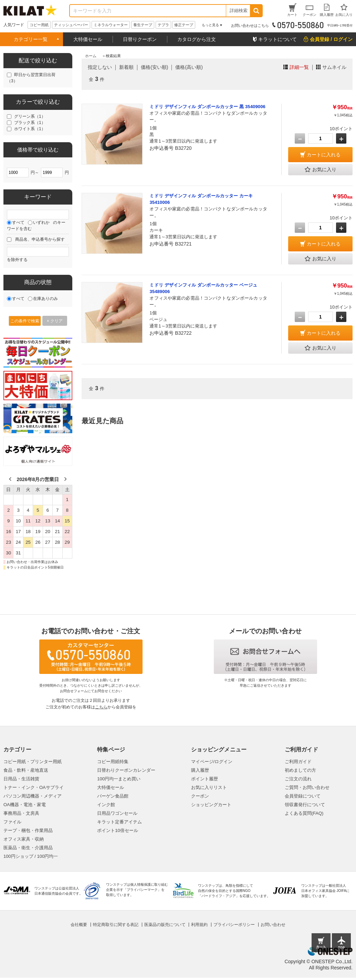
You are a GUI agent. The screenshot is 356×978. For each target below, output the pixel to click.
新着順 (126, 67)
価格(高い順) (188, 67)
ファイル (12, 821)
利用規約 (199, 924)
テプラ (163, 25)
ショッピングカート (211, 804)
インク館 (106, 804)
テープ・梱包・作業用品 (28, 830)
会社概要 (79, 924)
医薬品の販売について (165, 924)
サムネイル (334, 67)
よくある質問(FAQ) (304, 813)
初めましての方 (300, 770)
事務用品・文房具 (21, 813)
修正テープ (183, 25)
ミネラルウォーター (111, 25)
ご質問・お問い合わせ (307, 787)
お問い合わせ (273, 924)
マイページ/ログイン (212, 761)
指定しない (100, 67)
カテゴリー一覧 (31, 39)
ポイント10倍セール (117, 830)
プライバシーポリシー (234, 924)
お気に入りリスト (209, 787)
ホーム (90, 56)
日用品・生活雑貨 (21, 778)
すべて (18, 222)
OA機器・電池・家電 (24, 804)
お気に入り (320, 170)
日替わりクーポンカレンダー (126, 770)
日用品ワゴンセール (117, 813)
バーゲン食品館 (112, 796)
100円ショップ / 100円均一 (30, 856)
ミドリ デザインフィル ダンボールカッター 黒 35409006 (207, 106)
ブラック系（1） (29, 122)
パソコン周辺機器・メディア (32, 796)
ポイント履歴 (204, 778)
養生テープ (142, 25)
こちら (101, 707)
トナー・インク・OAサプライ (33, 787)
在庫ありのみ (45, 298)
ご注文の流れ (298, 778)
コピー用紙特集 (112, 761)
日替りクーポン (140, 39)
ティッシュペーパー (71, 25)
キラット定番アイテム (119, 821)
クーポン (200, 796)
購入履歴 (200, 770)
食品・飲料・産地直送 (25, 770)
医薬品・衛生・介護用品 (28, 847)
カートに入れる (324, 154)
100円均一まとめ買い (118, 778)
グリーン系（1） (29, 116)
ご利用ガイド (298, 761)
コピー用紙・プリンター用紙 (32, 761)
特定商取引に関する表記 (115, 924)
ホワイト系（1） (29, 128)
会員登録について (303, 796)
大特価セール (87, 39)
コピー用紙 (39, 25)
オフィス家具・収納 (23, 839)
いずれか (41, 222)
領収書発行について (305, 804)
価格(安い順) (154, 67)
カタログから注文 (196, 39)
